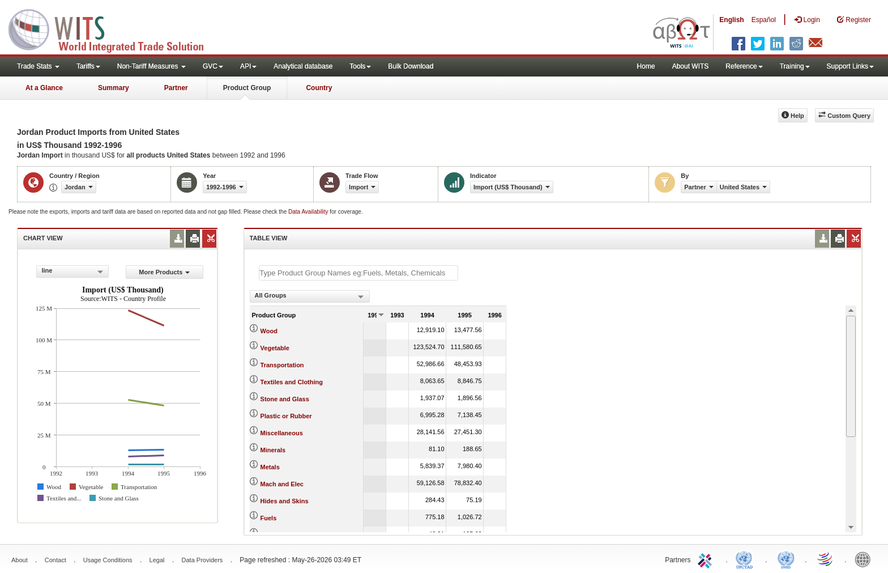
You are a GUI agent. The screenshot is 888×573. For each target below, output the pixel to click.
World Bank (865, 558)
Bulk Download (410, 66)
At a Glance (44, 88)
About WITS (690, 66)
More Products (164, 272)
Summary (113, 88)
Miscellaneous (282, 433)
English (731, 20)
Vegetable (275, 348)
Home (646, 66)
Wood (269, 331)
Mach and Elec (282, 484)
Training (795, 66)
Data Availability (309, 212)
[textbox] (358, 273)
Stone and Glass (285, 399)
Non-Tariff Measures (151, 66)
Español (764, 20)
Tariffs (88, 66)
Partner (176, 88)
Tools (360, 66)
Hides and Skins (285, 501)
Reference (743, 66)
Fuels (269, 518)
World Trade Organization (825, 558)
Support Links (850, 66)
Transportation (282, 365)
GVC (213, 66)
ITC (706, 558)
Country (319, 88)
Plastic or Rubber (286, 416)
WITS (113, 28)
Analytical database (303, 66)
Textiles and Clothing (292, 382)
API (248, 66)
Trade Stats (38, 66)
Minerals (273, 450)
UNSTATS (786, 558)
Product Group (247, 88)
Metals (270, 467)
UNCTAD (746, 558)
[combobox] (72, 271)
